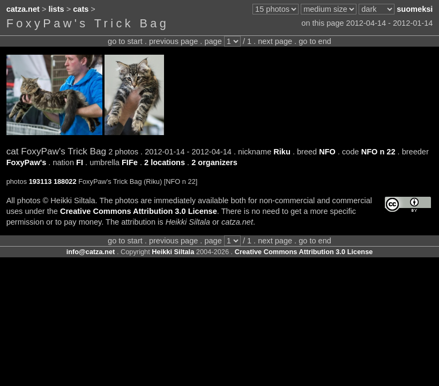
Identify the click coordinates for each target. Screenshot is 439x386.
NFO (327, 151)
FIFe (130, 162)
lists (56, 9)
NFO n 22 (378, 151)
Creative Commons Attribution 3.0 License (138, 211)
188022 (65, 181)
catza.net (23, 9)
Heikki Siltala (173, 252)
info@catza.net (90, 252)
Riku (282, 151)
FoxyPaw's (26, 162)
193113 (40, 181)
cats (80, 9)
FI (79, 162)
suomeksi (415, 9)
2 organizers (214, 162)
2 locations (164, 162)
